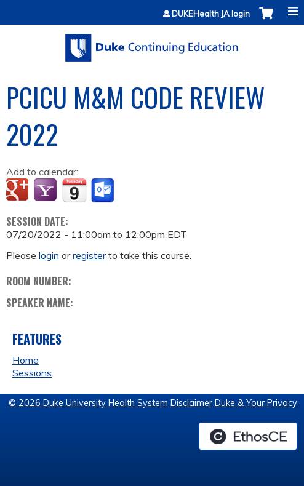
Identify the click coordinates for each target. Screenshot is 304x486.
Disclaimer (191, 402)
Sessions (32, 373)
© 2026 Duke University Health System (88, 402)
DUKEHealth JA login (211, 14)
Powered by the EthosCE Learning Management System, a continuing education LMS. (248, 436)
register (89, 255)
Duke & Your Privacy (256, 402)
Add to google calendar (18, 190)
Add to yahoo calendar (46, 190)
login (49, 255)
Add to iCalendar (74, 190)
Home (25, 360)
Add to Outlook (103, 190)
